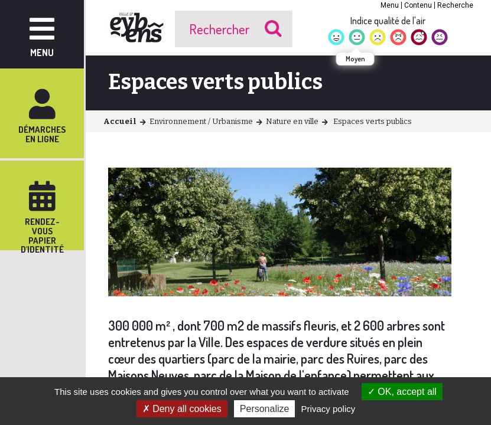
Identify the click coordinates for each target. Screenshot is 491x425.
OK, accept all (402, 392)
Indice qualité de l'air (387, 21)
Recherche (455, 5)
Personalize (265, 409)
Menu (390, 5)
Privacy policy (328, 409)
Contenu (418, 5)
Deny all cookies (182, 409)
